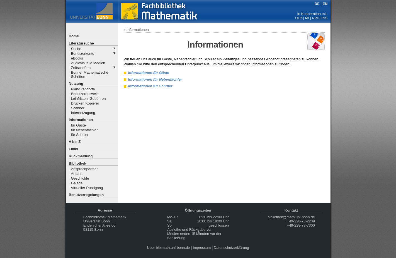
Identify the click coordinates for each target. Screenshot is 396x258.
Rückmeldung (81, 156)
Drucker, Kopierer (85, 103)
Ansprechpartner (84, 169)
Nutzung (76, 83)
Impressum (202, 247)
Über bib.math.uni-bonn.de (168, 247)
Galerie (77, 183)
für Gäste (78, 125)
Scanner (77, 108)
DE (317, 4)
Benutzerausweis (85, 94)
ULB (298, 18)
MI (307, 18)
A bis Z (75, 142)
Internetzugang (83, 113)
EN (324, 4)
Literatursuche (81, 43)
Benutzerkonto (82, 53)
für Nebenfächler (84, 130)
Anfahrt (77, 174)
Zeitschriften (81, 68)
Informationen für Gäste (148, 73)
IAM (315, 18)
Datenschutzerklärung (231, 247)
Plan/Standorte (83, 89)
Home (74, 36)
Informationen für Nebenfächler (155, 79)
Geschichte (80, 178)
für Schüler (80, 135)
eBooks (77, 58)
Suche (76, 49)
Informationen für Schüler (150, 86)
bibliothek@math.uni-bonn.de (291, 217)
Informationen (81, 120)
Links (73, 149)
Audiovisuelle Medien (88, 63)
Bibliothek (77, 163)
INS (325, 18)
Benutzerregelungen (86, 195)
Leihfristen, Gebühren (88, 98)
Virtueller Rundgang (87, 188)
